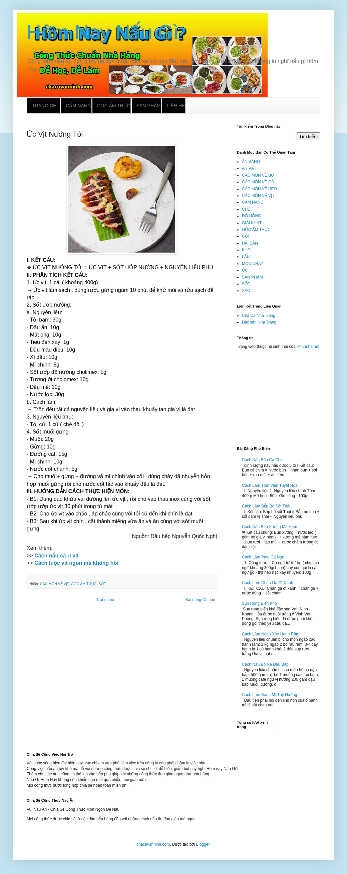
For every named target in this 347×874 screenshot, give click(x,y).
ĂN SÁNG (251, 161)
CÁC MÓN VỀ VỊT (54, 584)
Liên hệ (176, 105)
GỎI (245, 236)
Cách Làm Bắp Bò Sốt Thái (266, 506)
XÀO (246, 290)
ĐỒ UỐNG (251, 216)
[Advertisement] (278, 395)
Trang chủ (46, 105)
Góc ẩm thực (113, 105)
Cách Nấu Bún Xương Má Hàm (269, 526)
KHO (246, 250)
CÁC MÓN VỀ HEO (259, 189)
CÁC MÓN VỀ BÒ (258, 175)
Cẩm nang (78, 105)
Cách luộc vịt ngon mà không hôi (75, 563)
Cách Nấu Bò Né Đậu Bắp (265, 664)
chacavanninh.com (153, 844)
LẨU (246, 256)
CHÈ (246, 209)
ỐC (245, 270)
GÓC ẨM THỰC (83, 584)
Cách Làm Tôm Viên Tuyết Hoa (270, 485)
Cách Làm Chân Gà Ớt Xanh (267, 582)
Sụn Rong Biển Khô (259, 603)
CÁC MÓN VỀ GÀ (258, 182)
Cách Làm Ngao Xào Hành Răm (270, 634)
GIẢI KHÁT (252, 223)
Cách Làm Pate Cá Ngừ (263, 557)
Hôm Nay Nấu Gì (103, 32)
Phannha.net (308, 346)
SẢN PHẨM (252, 277)
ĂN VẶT (249, 168)
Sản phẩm (148, 105)
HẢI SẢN (250, 243)
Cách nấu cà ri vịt (56, 555)
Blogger (203, 844)
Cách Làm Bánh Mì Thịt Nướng (269, 694)
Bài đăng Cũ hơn (200, 599)
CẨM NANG (253, 202)
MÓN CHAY (252, 263)
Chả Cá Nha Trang (258, 315)
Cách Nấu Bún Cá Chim (263, 459)
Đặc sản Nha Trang (259, 322)
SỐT (102, 584)
